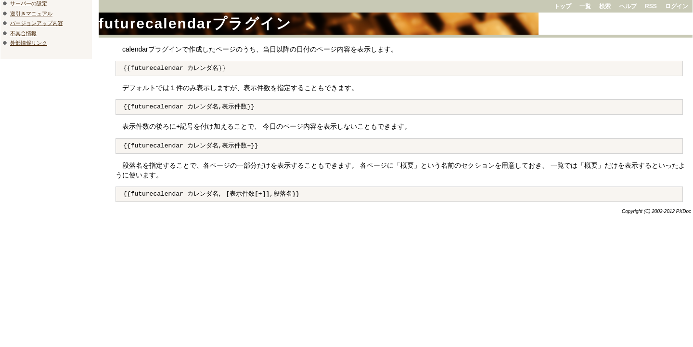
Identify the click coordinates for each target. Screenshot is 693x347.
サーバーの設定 (28, 3)
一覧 (585, 6)
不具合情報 (23, 33)
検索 (605, 6)
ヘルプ (628, 6)
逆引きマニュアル (31, 13)
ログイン (676, 6)
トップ (562, 6)
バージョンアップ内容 (36, 23)
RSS (651, 6)
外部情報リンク (28, 43)
